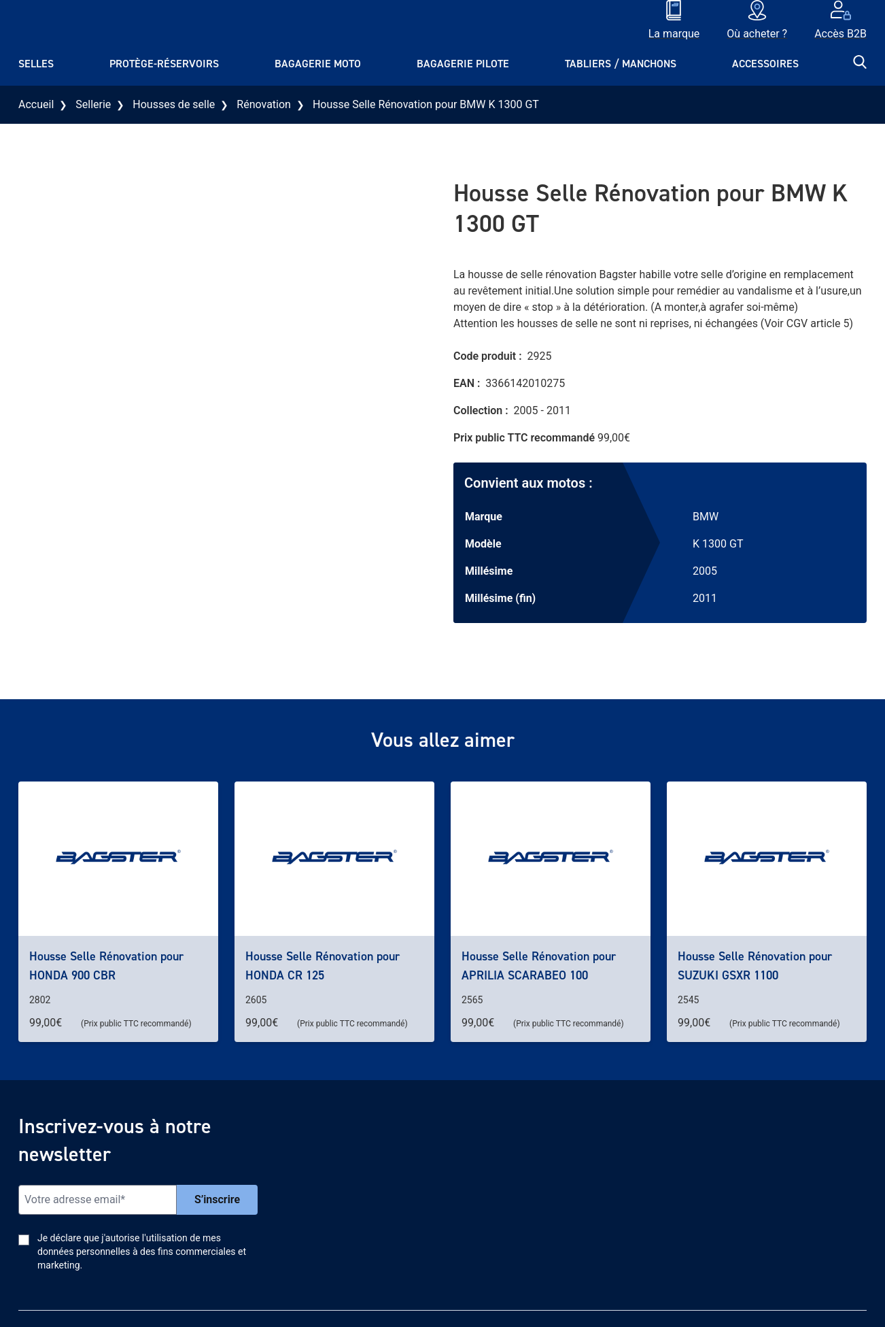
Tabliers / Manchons (620, 63)
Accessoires (765, 63)
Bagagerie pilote (463, 63)
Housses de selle (174, 104)
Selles (36, 63)
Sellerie (93, 104)
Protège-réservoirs (164, 63)
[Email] (97, 1200)
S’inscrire (217, 1199)
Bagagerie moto (318, 63)
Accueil (36, 104)
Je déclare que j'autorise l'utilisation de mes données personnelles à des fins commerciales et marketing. (141, 1251)
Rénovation (264, 104)
